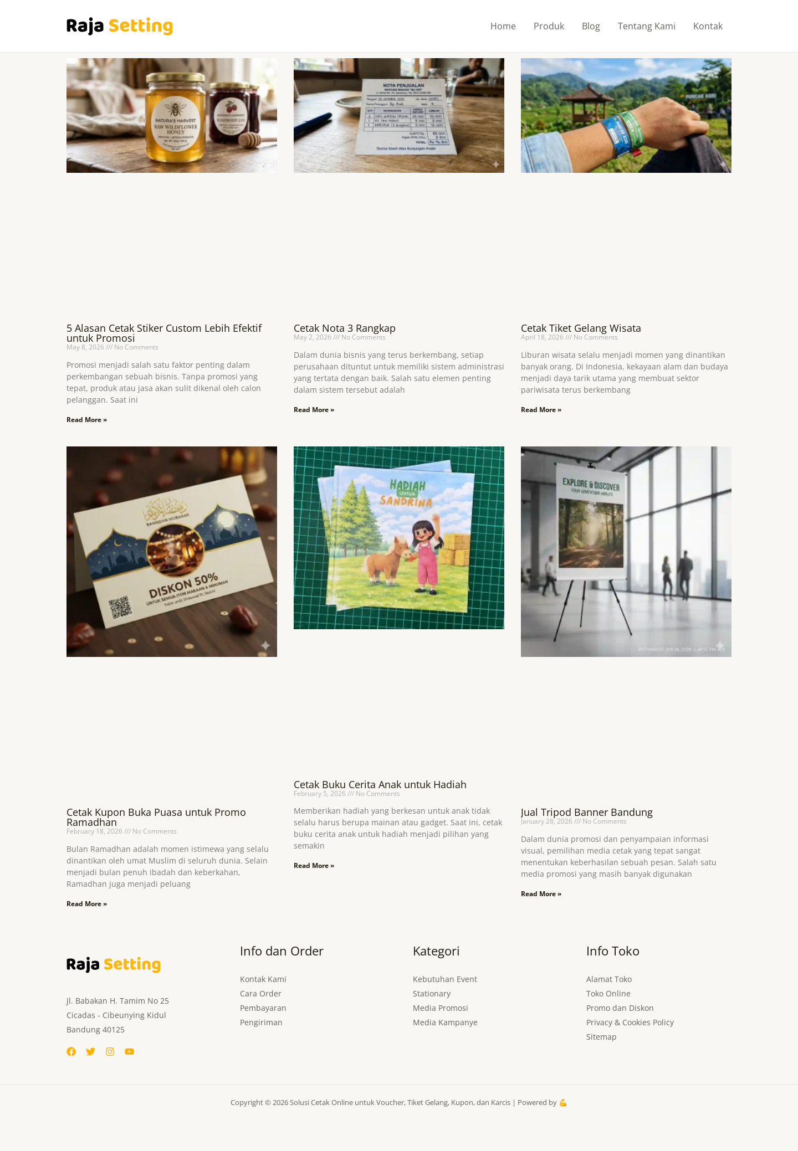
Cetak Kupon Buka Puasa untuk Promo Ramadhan (156, 817)
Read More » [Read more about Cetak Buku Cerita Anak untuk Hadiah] (314, 865)
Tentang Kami (647, 26)
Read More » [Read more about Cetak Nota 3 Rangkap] (314, 409)
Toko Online (608, 993)
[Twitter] (90, 1051)
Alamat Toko (609, 979)
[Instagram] (110, 1051)
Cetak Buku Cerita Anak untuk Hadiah (380, 784)
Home (503, 26)
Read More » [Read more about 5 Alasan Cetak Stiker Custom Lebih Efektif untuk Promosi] (86, 419)
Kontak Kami (263, 979)
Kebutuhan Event (445, 979)
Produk (549, 26)
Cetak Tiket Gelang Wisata (581, 328)
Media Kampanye (445, 1022)
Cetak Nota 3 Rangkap (345, 328)
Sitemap (601, 1036)
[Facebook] (71, 1051)
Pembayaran (263, 1008)
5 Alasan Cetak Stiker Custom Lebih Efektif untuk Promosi (164, 333)
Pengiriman (261, 1022)
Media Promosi (440, 1008)
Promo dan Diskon (620, 1008)
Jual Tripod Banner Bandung (587, 812)
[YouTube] (129, 1051)
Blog (591, 26)
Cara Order (261, 993)
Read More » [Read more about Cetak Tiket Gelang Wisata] (541, 409)
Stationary (432, 993)
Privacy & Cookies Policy (630, 1022)
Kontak (708, 26)
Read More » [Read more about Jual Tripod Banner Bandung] (541, 893)
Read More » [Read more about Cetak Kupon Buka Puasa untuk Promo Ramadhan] (86, 903)
